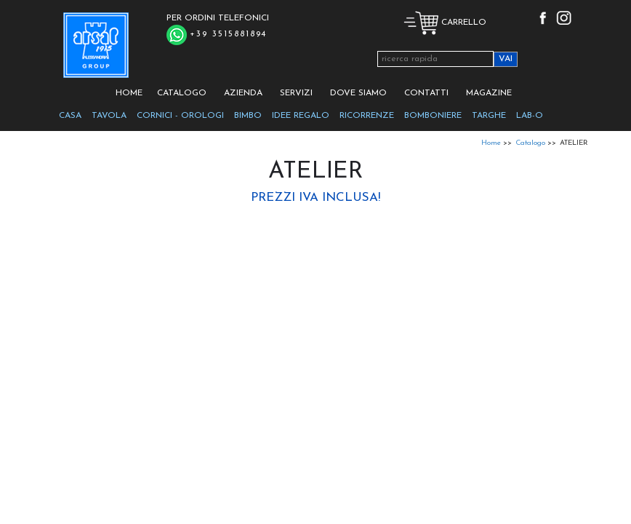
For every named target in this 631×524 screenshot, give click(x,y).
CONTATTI (426, 93)
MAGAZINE (489, 93)
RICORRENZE (366, 115)
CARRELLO (444, 22)
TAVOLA (109, 115)
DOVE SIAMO (358, 93)
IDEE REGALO (300, 115)
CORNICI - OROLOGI (180, 115)
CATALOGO (181, 93)
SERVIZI (296, 93)
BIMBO (248, 115)
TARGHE (489, 115)
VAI (506, 59)
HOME (129, 93)
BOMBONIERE (433, 115)
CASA (70, 115)
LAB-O (529, 115)
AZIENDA (243, 93)
